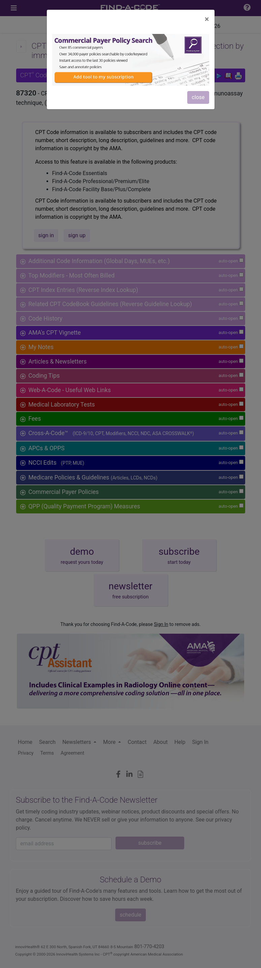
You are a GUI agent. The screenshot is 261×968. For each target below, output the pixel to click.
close (198, 97)
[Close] (207, 19)
